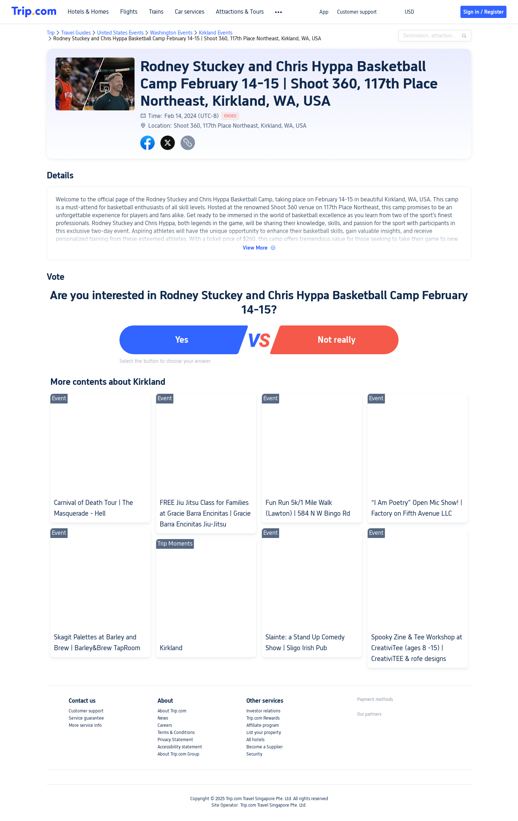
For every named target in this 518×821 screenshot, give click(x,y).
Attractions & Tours (240, 12)
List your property (263, 732)
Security (254, 754)
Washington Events (171, 33)
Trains (156, 12)
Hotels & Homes (88, 12)
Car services (189, 12)
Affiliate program (262, 725)
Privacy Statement (175, 739)
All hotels (255, 739)
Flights (128, 12)
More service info (85, 725)
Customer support (357, 12)
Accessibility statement (180, 746)
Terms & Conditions (176, 732)
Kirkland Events (215, 33)
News (163, 718)
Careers (165, 725)
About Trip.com (172, 710)
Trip (51, 33)
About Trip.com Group (178, 754)
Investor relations (263, 710)
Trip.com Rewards (263, 718)
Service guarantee (86, 718)
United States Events (120, 33)
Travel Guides (76, 33)
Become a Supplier (264, 746)
